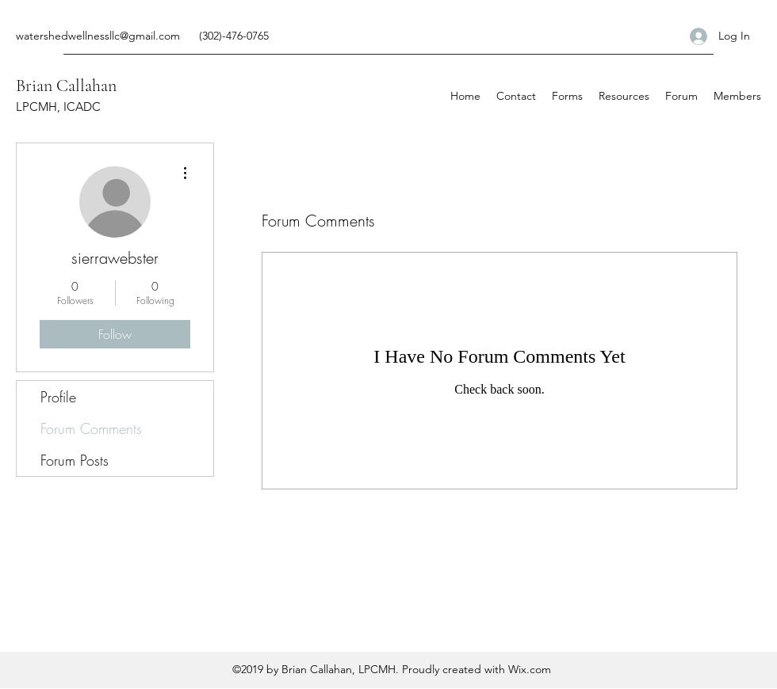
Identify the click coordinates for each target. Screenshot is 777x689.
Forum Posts (74, 460)
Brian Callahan (66, 85)
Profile (58, 396)
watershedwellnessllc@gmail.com (98, 36)
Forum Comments (91, 428)
